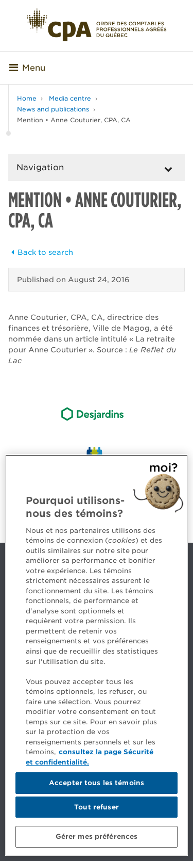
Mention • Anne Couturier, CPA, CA (74, 120)
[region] (96, 655)
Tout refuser (96, 807)
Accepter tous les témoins (96, 783)
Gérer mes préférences (97, 836)
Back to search (40, 252)
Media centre (70, 98)
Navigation (40, 167)
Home (27, 98)
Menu (27, 68)
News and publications (53, 109)
